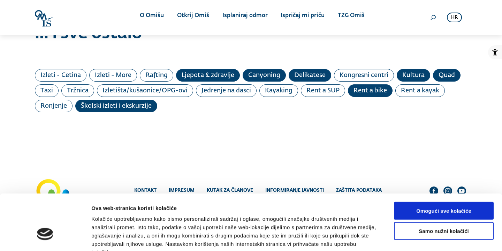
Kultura (413, 75)
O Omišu (153, 17)
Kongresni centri (364, 75)
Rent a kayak (420, 91)
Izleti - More (113, 75)
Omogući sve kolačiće (443, 167)
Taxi (46, 91)
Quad (447, 75)
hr (454, 17)
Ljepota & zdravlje (208, 75)
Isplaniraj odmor (243, 17)
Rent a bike (370, 91)
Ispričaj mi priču (300, 17)
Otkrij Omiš (193, 17)
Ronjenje (53, 106)
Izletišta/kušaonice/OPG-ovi (145, 91)
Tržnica (78, 91)
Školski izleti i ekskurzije (116, 106)
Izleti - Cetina (60, 75)
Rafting (156, 75)
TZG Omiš (347, 17)
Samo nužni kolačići (444, 188)
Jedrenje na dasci (226, 91)
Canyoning (264, 75)
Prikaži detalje (361, 237)
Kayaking (278, 91)
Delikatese (310, 75)
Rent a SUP (323, 91)
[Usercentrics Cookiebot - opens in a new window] (45, 237)
